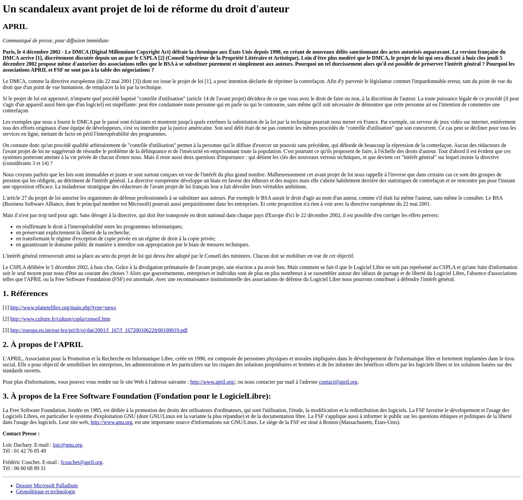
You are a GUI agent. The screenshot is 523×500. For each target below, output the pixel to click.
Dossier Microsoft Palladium (47, 485)
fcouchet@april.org (81, 462)
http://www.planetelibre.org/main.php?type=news (63, 307)
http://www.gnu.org (111, 422)
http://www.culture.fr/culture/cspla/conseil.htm (60, 319)
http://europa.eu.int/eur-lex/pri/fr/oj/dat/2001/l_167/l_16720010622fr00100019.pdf (99, 330)
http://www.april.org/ (212, 382)
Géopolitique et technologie (45, 491)
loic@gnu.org (67, 445)
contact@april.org (338, 382)
